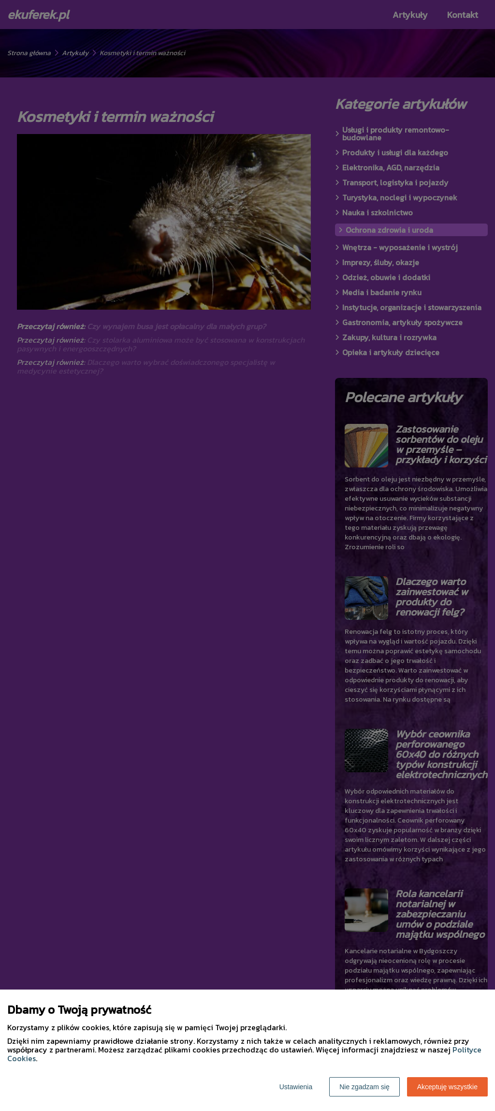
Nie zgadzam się (364, 1087)
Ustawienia (295, 1087)
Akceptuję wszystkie (447, 1087)
